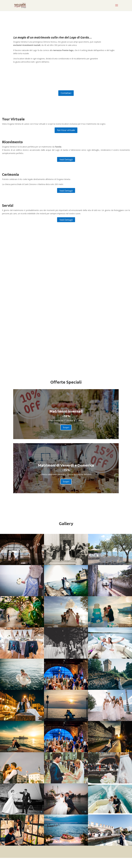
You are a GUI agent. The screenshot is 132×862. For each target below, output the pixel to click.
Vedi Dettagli (66, 159)
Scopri (66, 427)
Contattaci (66, 93)
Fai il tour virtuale (66, 130)
